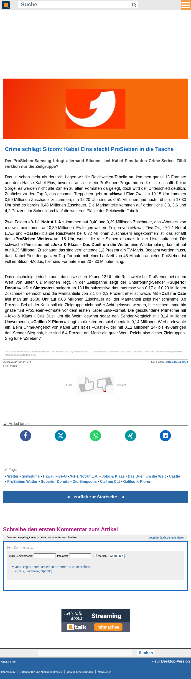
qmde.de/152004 (177, 361)
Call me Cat (110, 481)
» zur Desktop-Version (171, 661)
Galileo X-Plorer (136, 481)
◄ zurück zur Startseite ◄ (95, 496)
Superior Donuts (55, 481)
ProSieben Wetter (22, 481)
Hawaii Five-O (55, 476)
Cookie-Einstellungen (80, 672)
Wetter (13, 476)
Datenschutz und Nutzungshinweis (41, 672)
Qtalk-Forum (8, 661)
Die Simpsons (85, 481)
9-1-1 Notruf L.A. (84, 476)
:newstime (31, 476)
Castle (174, 476)
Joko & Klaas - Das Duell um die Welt (134, 476)
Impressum (8, 672)
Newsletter (104, 672)
